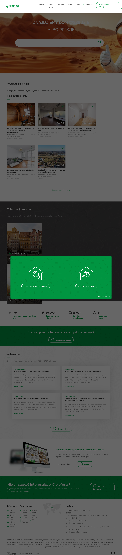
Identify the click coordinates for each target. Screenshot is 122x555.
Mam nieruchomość (86, 286)
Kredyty (43, 4)
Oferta (25, 4)
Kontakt (60, 4)
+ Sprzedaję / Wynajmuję (86, 6)
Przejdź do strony (104, 296)
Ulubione (71, 4)
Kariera (51, 4)
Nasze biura (34, 6)
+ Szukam (108, 6)
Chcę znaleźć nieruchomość (35, 286)
